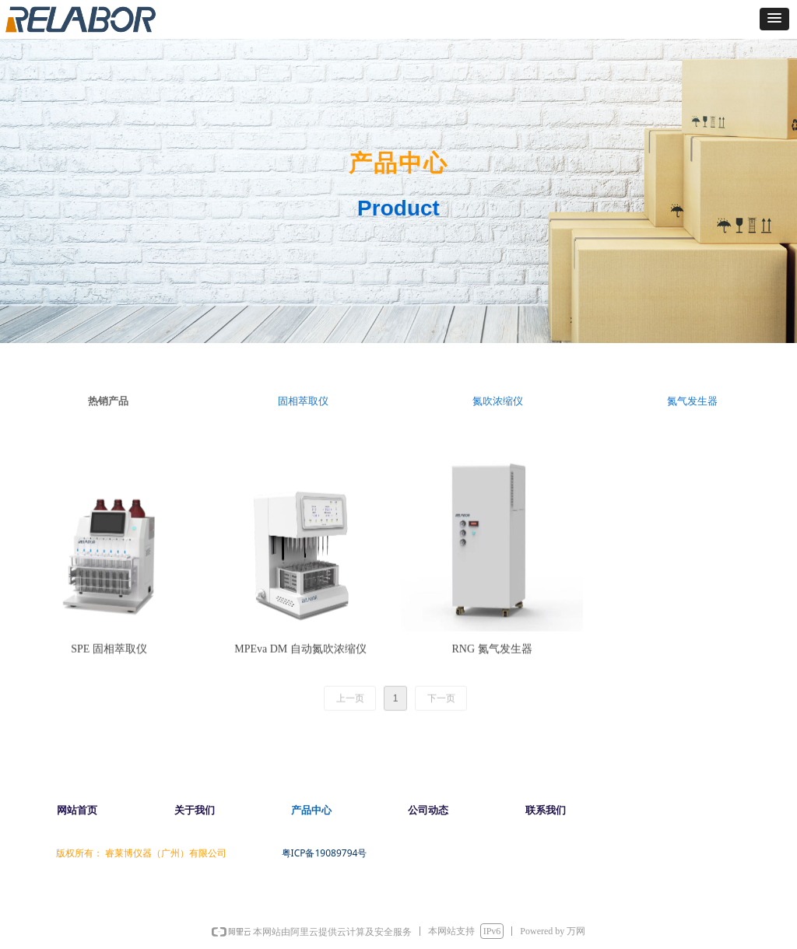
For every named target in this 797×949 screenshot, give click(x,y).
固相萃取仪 (303, 401)
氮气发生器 (692, 401)
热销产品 (108, 401)
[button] (774, 19)
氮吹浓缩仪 (497, 401)
